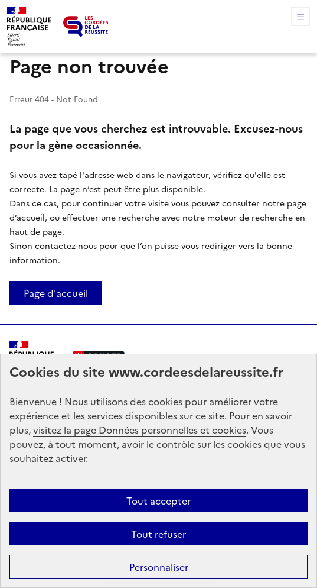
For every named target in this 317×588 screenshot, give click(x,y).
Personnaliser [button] (158, 566)
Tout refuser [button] (158, 533)
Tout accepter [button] (158, 500)
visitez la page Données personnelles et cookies (139, 429)
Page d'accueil (56, 292)
